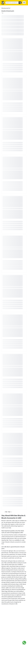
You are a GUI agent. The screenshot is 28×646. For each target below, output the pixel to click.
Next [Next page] (10, 512)
